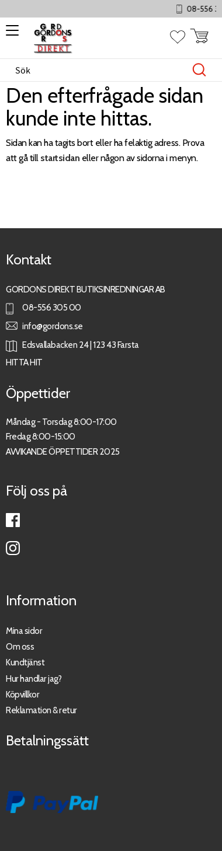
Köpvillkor (22, 694)
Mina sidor (24, 630)
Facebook (13, 520)
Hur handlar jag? (33, 678)
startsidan (59, 157)
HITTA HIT (24, 362)
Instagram (13, 548)
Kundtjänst (25, 662)
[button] (10, 34)
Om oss (20, 646)
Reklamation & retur (41, 710)
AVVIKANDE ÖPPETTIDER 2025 (63, 451)
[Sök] (199, 70)
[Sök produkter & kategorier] (99, 70)
